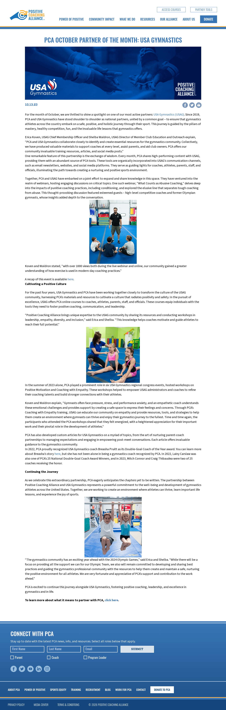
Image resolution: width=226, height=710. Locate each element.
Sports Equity (58, 690)
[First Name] (27, 649)
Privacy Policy (16, 705)
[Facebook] (185, 105)
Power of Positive (71, 19)
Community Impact (101, 19)
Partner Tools (203, 10)
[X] (192, 105)
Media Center (41, 705)
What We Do (127, 19)
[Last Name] (64, 649)
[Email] (198, 105)
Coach (55, 657)
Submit (137, 649)
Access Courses (171, 10)
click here (111, 600)
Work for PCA (123, 690)
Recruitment (93, 690)
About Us (189, 19)
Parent (18, 657)
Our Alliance (169, 19)
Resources (147, 19)
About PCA (14, 690)
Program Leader (97, 657)
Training (76, 690)
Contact (141, 690)
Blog (108, 690)
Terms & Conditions (68, 705)
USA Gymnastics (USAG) (168, 114)
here (70, 279)
